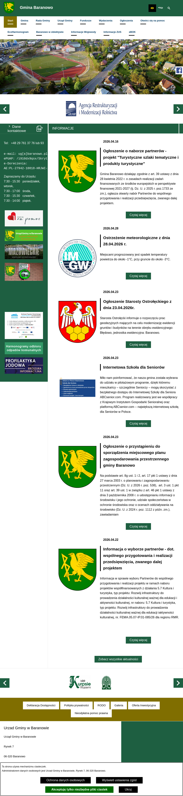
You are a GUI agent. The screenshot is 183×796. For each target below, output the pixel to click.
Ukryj (128, 789)
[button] (152, 8)
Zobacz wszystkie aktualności (118, 659)
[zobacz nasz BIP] (160, 8)
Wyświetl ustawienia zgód (119, 780)
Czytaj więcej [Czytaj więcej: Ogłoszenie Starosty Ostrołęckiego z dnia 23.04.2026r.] (138, 344)
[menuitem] (10, 22)
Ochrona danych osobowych (65, 780)
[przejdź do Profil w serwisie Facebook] (179, 70)
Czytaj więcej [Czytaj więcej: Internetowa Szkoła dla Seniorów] (138, 423)
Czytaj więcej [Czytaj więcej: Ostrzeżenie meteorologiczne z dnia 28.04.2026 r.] (138, 276)
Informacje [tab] (63, 128)
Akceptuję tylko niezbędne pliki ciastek (79, 789)
